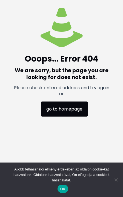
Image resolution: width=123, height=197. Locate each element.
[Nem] (116, 179)
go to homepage (64, 109)
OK (62, 189)
